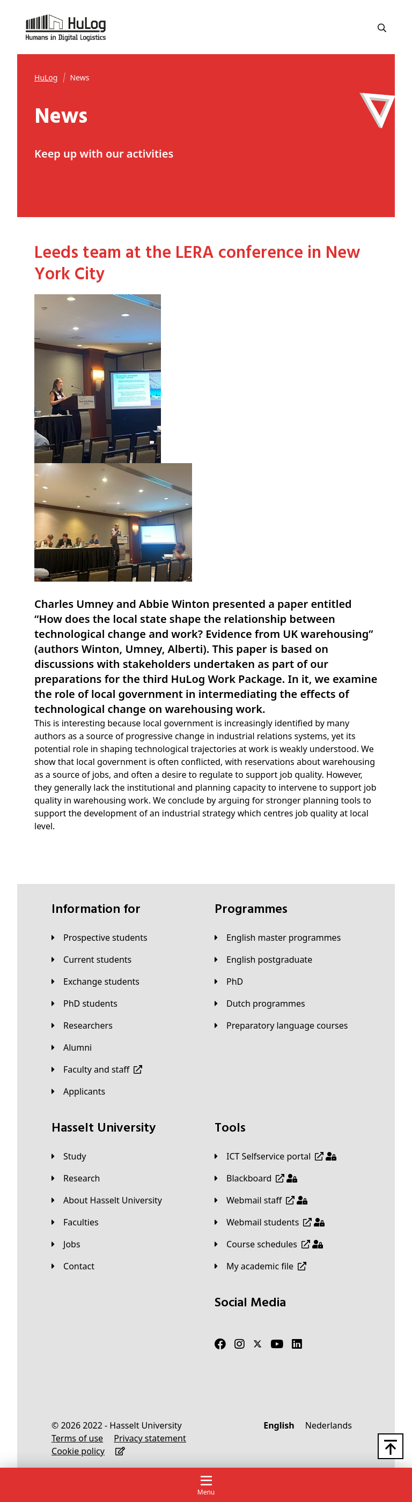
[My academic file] (260, 1266)
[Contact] (73, 1266)
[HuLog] (45, 77)
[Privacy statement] (150, 1438)
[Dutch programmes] (260, 1003)
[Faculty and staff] (97, 1069)
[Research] (76, 1178)
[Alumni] (72, 1047)
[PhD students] (84, 1003)
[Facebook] (220, 1344)
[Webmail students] (270, 1222)
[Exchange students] (95, 981)
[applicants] (78, 1091)
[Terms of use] (77, 1438)
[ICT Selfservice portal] (275, 1156)
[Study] (69, 1156)
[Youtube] (276, 1344)
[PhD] (229, 981)
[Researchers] (82, 1025)
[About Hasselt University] (107, 1200)
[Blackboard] (256, 1178)
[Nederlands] (328, 1425)
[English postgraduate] (263, 959)
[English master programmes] (278, 937)
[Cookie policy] (78, 1451)
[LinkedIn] (297, 1344)
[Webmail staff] (261, 1200)
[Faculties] (75, 1222)
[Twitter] (257, 1344)
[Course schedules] (269, 1244)
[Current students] (91, 959)
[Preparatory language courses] (281, 1025)
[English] (278, 1425)
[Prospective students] (100, 937)
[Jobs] (66, 1244)
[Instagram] (239, 1344)
